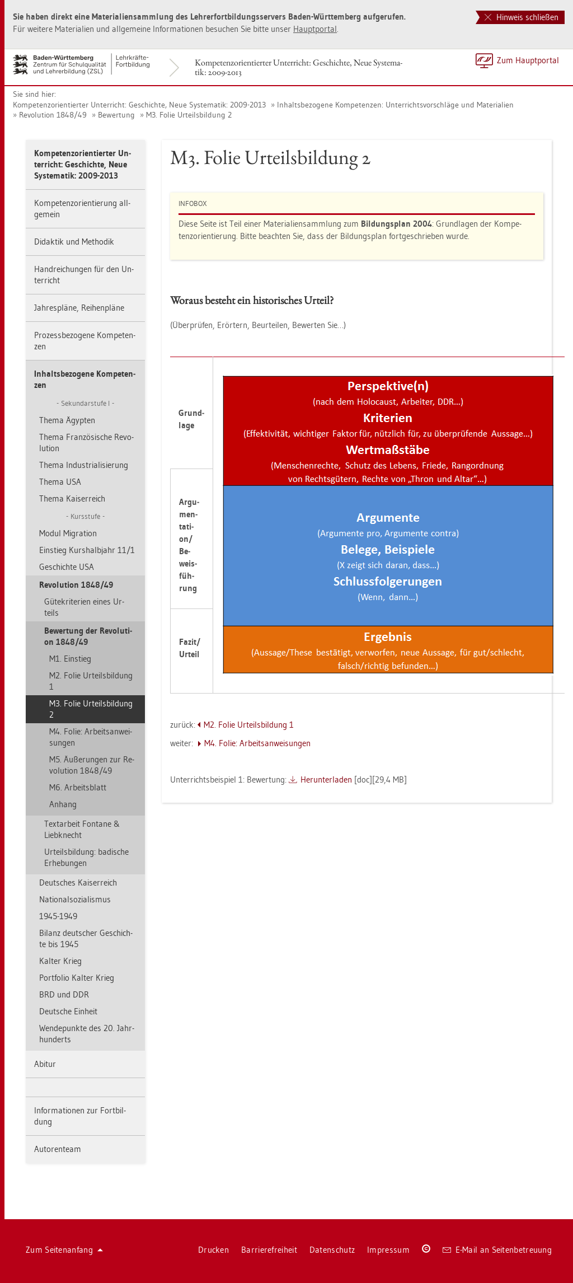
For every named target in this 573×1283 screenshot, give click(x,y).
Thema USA (60, 481)
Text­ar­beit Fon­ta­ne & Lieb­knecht (82, 829)
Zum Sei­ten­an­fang (64, 1249)
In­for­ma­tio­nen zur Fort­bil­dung (80, 1116)
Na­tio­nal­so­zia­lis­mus (75, 899)
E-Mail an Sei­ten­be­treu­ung (497, 1249)
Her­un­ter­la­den (326, 779)
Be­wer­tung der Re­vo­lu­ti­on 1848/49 (88, 636)
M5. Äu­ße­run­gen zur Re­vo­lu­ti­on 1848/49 (91, 765)
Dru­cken (213, 1249)
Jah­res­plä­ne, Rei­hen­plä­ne (79, 307)
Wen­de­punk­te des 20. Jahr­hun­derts (86, 1034)
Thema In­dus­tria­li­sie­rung (83, 465)
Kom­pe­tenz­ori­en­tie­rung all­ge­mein (82, 208)
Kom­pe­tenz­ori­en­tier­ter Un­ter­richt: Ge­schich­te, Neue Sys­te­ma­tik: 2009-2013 (298, 67)
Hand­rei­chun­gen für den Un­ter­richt (84, 274)
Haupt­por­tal (315, 29)
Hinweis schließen (521, 17)
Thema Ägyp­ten (67, 420)
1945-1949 (58, 916)
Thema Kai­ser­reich (72, 498)
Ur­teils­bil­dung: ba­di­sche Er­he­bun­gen (86, 857)
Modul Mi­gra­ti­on (68, 533)
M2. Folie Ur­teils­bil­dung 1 (91, 681)
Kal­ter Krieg (60, 961)
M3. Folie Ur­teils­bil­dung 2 (189, 115)
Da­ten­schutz (332, 1249)
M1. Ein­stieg (70, 658)
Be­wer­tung (116, 115)
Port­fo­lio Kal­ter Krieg (76, 977)
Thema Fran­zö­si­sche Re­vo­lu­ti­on (86, 442)
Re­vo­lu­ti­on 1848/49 (53, 115)
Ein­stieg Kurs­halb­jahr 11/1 (87, 550)
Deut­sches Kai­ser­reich (78, 882)
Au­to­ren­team (57, 1149)
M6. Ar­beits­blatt (77, 787)
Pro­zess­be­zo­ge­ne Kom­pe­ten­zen (84, 341)
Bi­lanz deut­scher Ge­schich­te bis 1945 (86, 938)
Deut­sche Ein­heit (68, 1011)
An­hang (63, 804)
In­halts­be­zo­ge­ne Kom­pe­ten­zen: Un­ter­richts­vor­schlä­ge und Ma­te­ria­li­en (395, 105)
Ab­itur (45, 1064)
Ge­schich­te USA (66, 566)
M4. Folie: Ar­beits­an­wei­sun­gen (90, 737)
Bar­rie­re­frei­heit (269, 1249)
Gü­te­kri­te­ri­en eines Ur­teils (84, 607)
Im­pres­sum (388, 1249)
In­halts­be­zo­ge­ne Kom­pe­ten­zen (84, 379)
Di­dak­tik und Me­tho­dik (74, 241)
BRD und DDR (64, 994)
